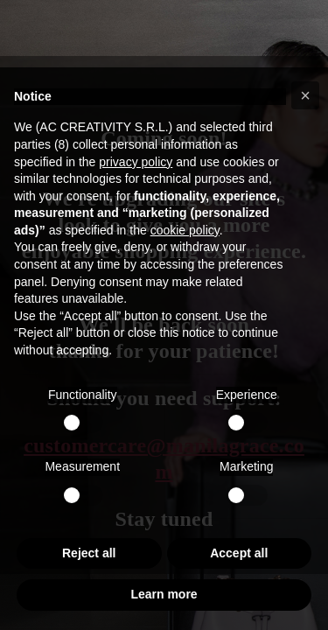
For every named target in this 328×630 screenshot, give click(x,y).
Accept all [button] (239, 553)
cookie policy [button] (185, 230)
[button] (305, 95)
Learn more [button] (163, 594)
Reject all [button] (88, 553)
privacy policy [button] (135, 162)
